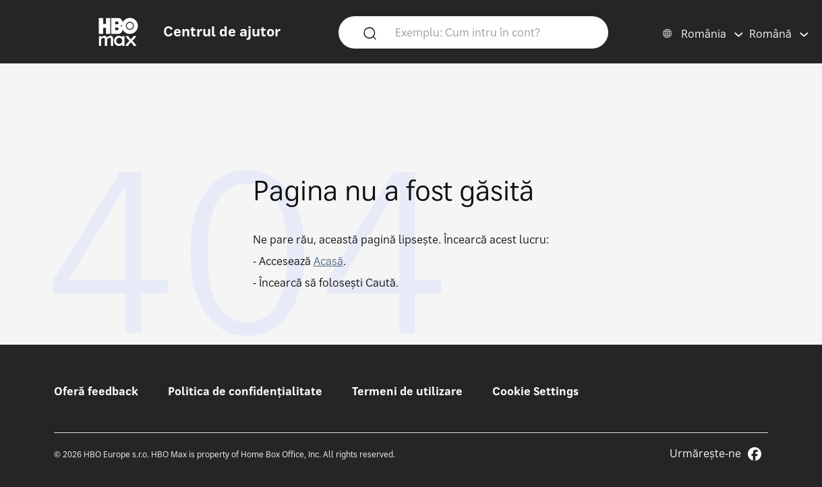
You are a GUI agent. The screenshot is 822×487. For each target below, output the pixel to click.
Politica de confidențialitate (245, 391)
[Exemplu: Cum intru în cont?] (493, 31)
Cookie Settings (535, 391)
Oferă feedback (96, 391)
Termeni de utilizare (407, 391)
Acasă (328, 261)
